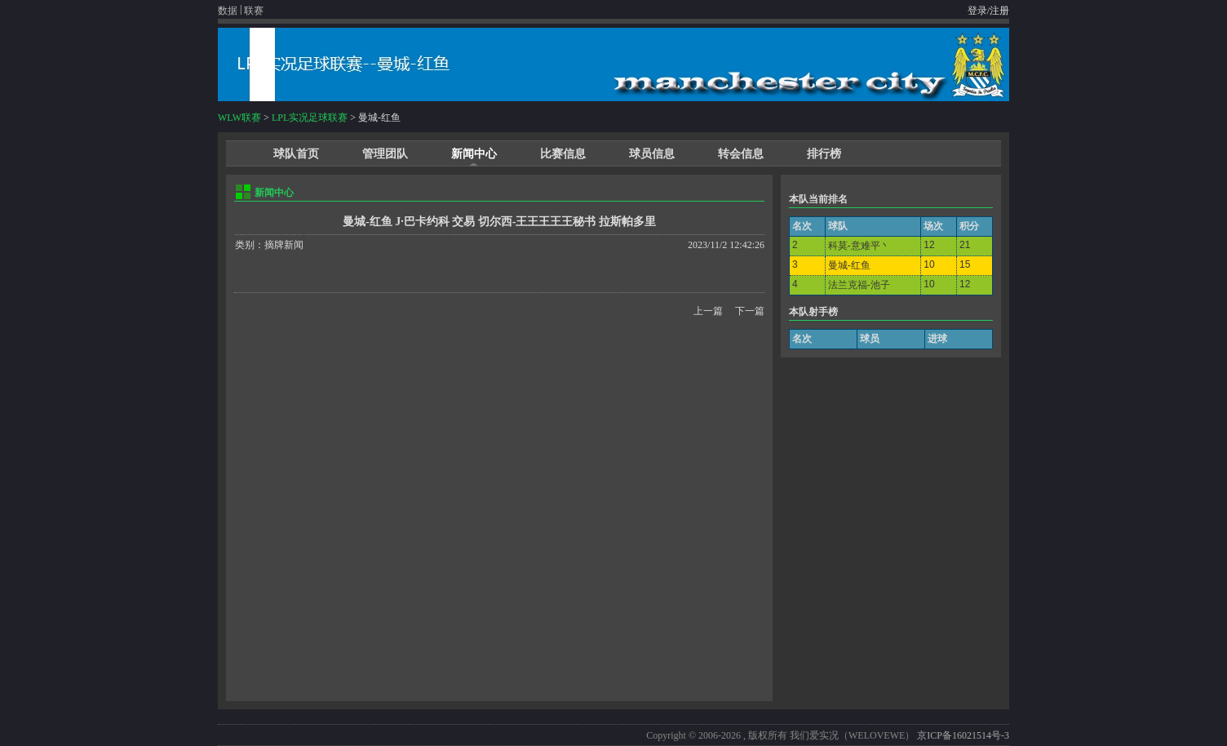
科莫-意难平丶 (859, 245)
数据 (227, 10)
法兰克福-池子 (859, 285)
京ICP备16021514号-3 (963, 735)
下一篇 (749, 311)
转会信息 (741, 154)
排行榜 (824, 154)
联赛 (254, 10)
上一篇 (708, 311)
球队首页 (296, 154)
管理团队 (385, 154)
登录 (977, 10)
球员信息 (652, 154)
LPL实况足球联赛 (310, 117)
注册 (999, 10)
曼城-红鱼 (849, 265)
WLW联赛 (239, 117)
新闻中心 (474, 154)
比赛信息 (563, 154)
